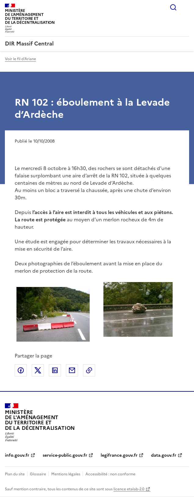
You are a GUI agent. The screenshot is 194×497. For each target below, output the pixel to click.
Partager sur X (38, 370)
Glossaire (38, 474)
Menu (185, 7)
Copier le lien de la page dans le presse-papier (89, 370)
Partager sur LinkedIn (55, 370)
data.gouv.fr (163, 455)
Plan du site (15, 474)
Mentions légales (65, 474)
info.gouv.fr (17, 455)
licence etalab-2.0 (128, 489)
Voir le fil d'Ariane (20, 59)
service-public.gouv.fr (65, 455)
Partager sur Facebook (21, 370)
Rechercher (173, 7)
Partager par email (72, 370)
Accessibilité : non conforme (110, 474)
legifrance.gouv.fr (119, 455)
